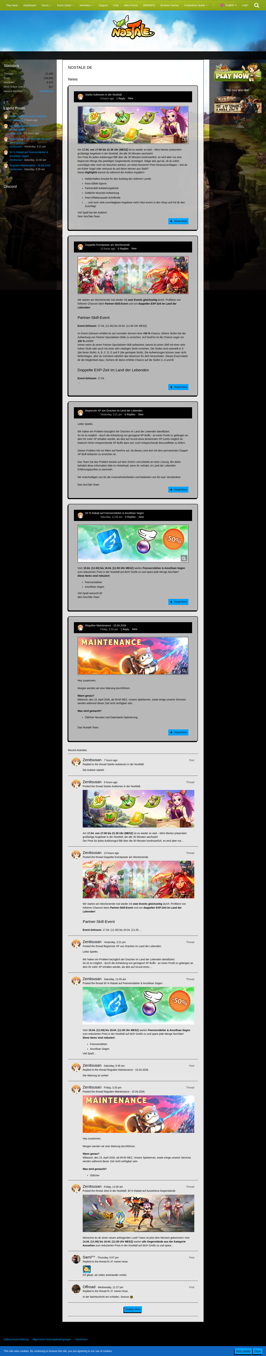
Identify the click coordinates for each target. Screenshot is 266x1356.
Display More (133, 1309)
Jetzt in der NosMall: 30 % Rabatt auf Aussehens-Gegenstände (139, 1190)
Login (245, 5)
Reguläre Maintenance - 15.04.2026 (30, 165)
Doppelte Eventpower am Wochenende (107, 244)
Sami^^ (89, 1257)
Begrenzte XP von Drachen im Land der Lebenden (114, 410)
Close (257, 1351)
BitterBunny (46, 91)
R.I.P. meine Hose (117, 1261)
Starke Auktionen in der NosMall (28, 116)
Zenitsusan (16, 120)
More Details (243, 1351)
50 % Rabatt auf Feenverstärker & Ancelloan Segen (114, 513)
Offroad (89, 1287)
